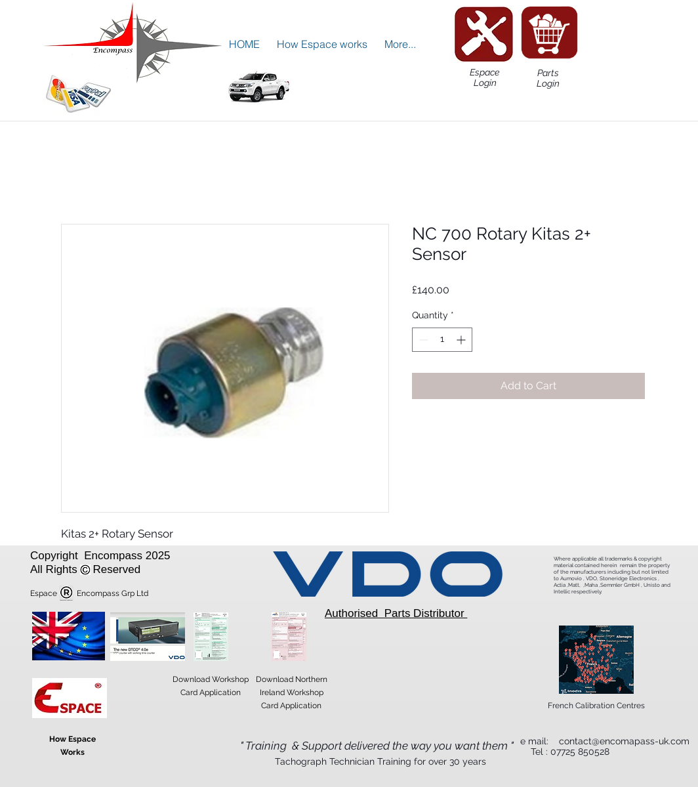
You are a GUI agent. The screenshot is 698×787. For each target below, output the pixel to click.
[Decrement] (422, 339)
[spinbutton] (442, 339)
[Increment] (462, 339)
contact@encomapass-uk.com (624, 741)
